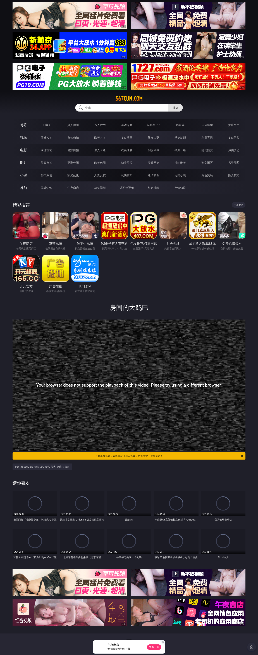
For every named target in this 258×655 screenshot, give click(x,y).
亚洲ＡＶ (46, 137)
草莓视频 (100, 188)
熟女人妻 (153, 137)
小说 (23, 175)
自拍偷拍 (73, 137)
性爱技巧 (234, 175)
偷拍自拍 (73, 150)
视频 (23, 137)
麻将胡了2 (153, 125)
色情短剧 (180, 188)
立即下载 (154, 647)
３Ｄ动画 (126, 137)
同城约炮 (46, 188)
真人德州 (73, 125)
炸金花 (180, 125)
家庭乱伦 (73, 175)
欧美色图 (100, 163)
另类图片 (234, 163)
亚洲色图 (73, 163)
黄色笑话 (207, 175)
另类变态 (234, 150)
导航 (23, 187)
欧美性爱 (126, 150)
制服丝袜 (153, 150)
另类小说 (180, 175)
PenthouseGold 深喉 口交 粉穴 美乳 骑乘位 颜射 (42, 466)
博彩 (23, 124)
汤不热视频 (127, 188)
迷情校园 (153, 175)
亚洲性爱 (46, 150)
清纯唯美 (180, 163)
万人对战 (100, 125)
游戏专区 (126, 125)
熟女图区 (207, 163)
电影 (23, 150)
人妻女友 (100, 175)
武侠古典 (126, 175)
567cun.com (129, 98)
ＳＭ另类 (234, 137)
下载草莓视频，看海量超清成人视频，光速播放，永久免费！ (169, 456)
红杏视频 (153, 188)
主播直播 (207, 137)
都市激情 (46, 175)
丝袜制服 (180, 137)
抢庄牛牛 (234, 125)
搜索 (175, 108)
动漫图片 (126, 163)
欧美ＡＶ (100, 137)
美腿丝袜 (153, 163)
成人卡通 (100, 150)
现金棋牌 (207, 125)
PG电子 (46, 125)
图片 (23, 162)
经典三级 (180, 150)
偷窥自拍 (46, 163)
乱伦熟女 (207, 150)
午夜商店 (73, 188)
